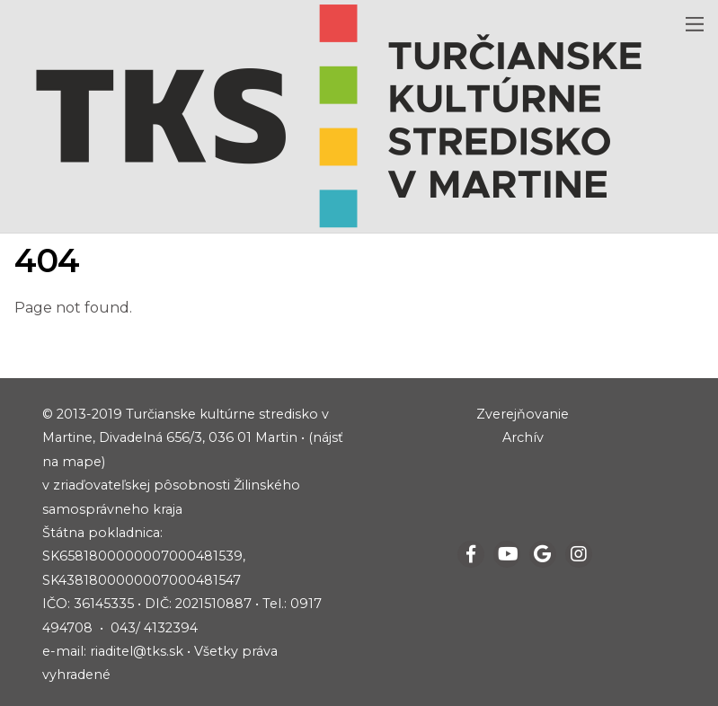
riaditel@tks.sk (136, 651)
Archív (523, 437)
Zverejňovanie (522, 414)
